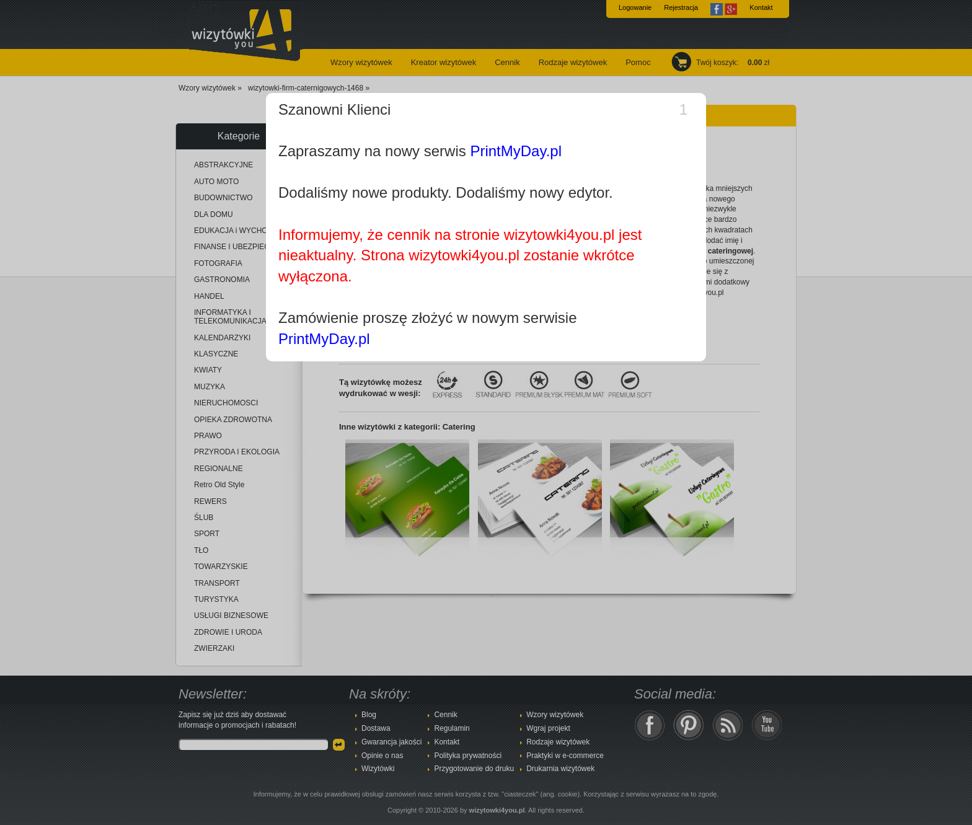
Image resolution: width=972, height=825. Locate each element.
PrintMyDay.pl (516, 151)
